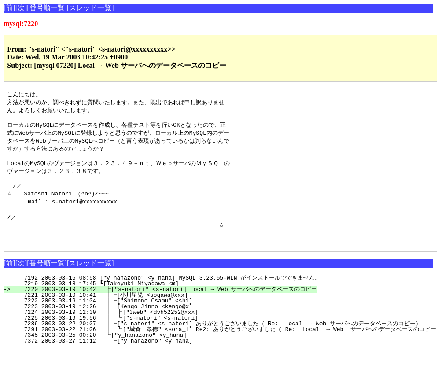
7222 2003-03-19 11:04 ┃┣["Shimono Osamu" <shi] (161, 314)
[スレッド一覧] (90, 7)
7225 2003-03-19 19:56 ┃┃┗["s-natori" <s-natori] (159, 331)
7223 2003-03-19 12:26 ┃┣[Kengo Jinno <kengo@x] (161, 320)
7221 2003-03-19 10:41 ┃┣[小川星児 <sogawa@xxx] (158, 308)
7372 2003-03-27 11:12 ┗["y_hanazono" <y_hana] (162, 354)
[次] (21, 7)
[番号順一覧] (47, 7)
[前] (9, 7)
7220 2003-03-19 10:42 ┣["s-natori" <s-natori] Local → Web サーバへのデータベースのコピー (164, 302)
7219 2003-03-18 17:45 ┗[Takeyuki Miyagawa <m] (163, 297)
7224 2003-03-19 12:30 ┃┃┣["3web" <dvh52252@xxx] (159, 325)
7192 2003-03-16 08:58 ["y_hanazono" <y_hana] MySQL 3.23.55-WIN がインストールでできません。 (167, 291)
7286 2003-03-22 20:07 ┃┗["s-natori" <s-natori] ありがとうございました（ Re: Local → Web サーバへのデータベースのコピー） (215, 337)
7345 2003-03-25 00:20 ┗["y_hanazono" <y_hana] (162, 348)
